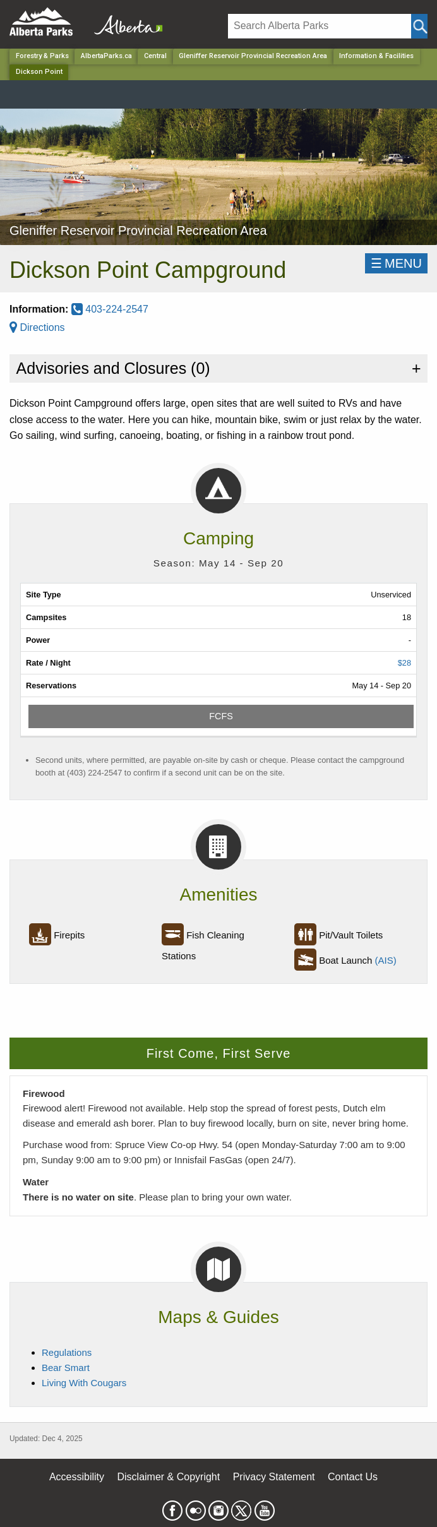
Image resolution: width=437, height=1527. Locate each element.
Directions (37, 327)
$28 (404, 663)
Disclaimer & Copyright (168, 1476)
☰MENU (396, 263)
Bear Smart (66, 1367)
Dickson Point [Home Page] (39, 72)
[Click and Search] (419, 26)
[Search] (319, 26)
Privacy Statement (274, 1476)
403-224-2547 (109, 309)
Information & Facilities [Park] (376, 56)
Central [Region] (155, 56)
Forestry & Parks (42, 56)
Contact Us (353, 1476)
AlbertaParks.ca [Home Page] (106, 56)
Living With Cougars (84, 1382)
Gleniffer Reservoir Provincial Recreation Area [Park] (253, 56)
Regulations (67, 1352)
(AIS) (386, 960)
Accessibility (76, 1476)
